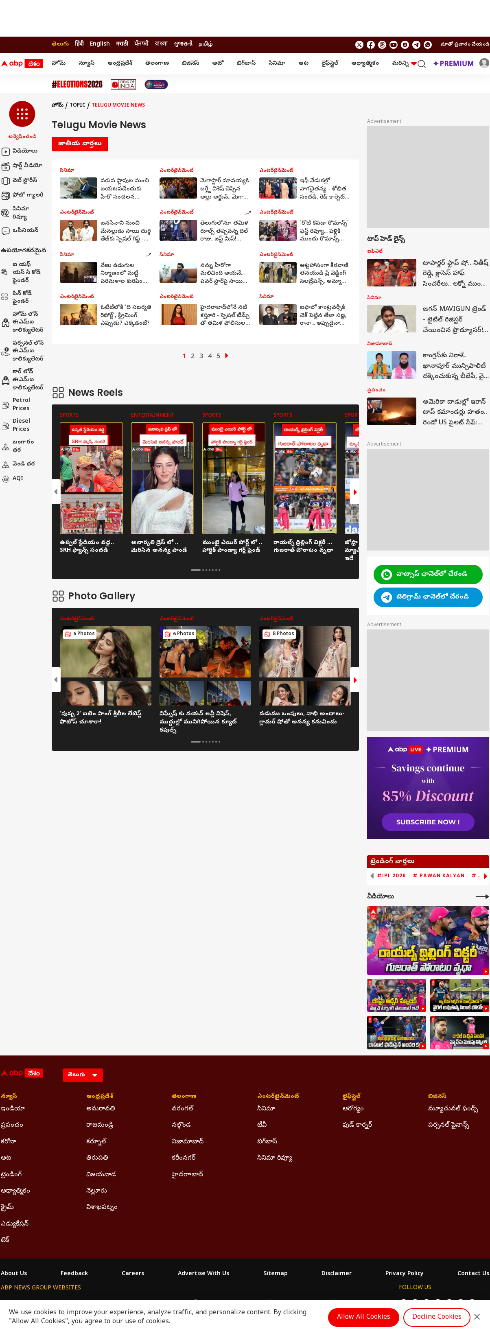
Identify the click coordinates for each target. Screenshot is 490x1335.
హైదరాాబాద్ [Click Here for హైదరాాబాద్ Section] (187, 1175)
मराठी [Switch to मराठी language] (122, 44)
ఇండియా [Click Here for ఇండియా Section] (13, 1109)
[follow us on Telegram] (416, 45)
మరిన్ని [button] (404, 64)
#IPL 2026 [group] (391, 875)
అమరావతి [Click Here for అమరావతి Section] (100, 1109)
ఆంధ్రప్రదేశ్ (119, 64)
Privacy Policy (404, 1274)
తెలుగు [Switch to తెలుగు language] (60, 44)
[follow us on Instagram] (405, 45)
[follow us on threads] (382, 45)
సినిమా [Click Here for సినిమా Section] (266, 1109)
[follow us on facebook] (371, 45)
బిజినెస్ (190, 64)
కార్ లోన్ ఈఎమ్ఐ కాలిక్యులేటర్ (22, 380)
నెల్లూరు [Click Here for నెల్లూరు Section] (96, 1191)
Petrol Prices (15, 405)
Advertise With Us (203, 1274)
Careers (133, 1274)
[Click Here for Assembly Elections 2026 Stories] (77, 84)
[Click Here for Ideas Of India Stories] (123, 84)
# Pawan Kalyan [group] (439, 875)
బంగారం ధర (17, 446)
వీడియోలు (19, 152)
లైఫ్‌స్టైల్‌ (330, 64)
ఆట (303, 64)
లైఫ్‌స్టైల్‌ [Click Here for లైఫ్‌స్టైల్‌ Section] (352, 1097)
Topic (77, 106)
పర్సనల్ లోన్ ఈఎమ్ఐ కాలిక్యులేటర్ (22, 351)
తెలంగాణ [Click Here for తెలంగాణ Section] (184, 1097)
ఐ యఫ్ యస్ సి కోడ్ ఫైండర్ (21, 273)
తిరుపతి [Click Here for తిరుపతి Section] (97, 1158)
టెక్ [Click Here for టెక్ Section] (5, 1240)
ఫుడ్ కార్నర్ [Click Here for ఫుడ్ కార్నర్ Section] (357, 1125)
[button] (22, 121)
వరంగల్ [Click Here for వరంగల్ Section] (182, 1109)
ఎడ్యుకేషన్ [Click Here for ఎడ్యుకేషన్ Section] (14, 1224)
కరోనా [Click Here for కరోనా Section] (8, 1142)
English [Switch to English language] (100, 44)
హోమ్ (59, 64)
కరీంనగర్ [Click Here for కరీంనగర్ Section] (183, 1158)
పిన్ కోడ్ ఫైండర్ (16, 298)
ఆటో (218, 64)
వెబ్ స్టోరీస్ (19, 181)
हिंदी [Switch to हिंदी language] (79, 44)
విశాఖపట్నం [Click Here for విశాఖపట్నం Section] (102, 1207)
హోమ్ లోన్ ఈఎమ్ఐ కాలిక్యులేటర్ (22, 322)
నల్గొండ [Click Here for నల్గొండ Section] (181, 1125)
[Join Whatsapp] (428, 45)
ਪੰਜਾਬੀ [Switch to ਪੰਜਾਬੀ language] (141, 44)
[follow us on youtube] (393, 45)
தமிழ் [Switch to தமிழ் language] (205, 44)
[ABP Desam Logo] (22, 64)
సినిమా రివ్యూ (15, 213)
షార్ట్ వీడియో (21, 166)
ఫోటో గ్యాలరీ (22, 196)
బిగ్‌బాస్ (246, 64)
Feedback (74, 1274)
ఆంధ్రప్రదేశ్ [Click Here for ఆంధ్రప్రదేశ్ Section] (99, 1097)
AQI (12, 479)
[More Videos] (482, 897)
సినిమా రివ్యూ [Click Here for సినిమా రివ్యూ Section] (274, 1158)
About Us (14, 1274)
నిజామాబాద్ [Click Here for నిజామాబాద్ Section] (187, 1142)
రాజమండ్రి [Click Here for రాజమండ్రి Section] (99, 1125)
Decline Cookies (437, 1317)
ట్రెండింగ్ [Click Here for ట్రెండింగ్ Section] (11, 1175)
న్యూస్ (86, 64)
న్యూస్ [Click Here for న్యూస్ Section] (9, 1097)
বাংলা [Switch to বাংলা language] (161, 44)
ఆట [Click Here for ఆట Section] (6, 1158)
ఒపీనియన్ (19, 231)
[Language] (83, 1075)
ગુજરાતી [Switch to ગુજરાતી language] (183, 44)
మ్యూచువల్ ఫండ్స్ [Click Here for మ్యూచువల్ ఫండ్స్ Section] (453, 1109)
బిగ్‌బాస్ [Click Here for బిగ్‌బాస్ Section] (267, 1142)
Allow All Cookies (363, 1317)
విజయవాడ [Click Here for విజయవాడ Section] (101, 1175)
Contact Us (473, 1274)
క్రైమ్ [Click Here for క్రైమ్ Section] (7, 1207)
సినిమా (277, 64)
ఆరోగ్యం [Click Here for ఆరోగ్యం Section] (353, 1109)
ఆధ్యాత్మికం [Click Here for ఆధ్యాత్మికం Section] (15, 1191)
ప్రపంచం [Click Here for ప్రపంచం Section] (12, 1125)
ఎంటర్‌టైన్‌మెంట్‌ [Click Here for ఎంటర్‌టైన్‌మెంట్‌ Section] (278, 1097)
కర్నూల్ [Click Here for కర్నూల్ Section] (96, 1142)
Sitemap (275, 1274)
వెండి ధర (18, 465)
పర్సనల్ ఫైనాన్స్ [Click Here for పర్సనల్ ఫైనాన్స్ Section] (448, 1125)
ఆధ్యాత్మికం (365, 64)
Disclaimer (337, 1274)
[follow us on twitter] (359, 45)
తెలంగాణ (157, 64)
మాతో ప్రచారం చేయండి (465, 45)
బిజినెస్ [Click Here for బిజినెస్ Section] (437, 1097)
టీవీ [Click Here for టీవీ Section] (262, 1125)
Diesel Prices (15, 426)
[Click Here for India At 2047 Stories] (156, 84)
